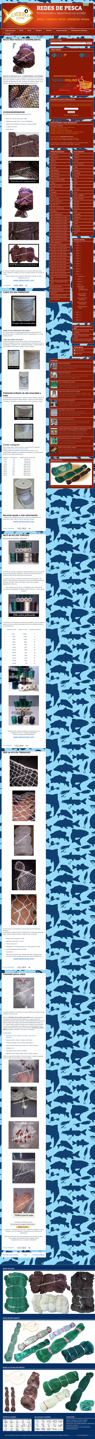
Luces (75, 192)
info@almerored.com (66, 136)
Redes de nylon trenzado (58, 271)
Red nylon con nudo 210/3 (58, 258)
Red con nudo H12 (56, 201)
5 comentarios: (7, 285)
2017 (77, 266)
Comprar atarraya (61, 30)
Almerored (79, 353)
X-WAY (76, 223)
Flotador (53, 183)
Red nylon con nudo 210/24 (59, 255)
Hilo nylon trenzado (56, 186)
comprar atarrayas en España (82, 340)
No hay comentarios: (9, 528)
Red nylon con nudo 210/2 (58, 252)
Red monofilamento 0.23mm (59, 223)
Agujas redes (54, 157)
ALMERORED (80, 350)
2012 (77, 314)
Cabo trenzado (55, 176)
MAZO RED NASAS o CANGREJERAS (22, 39)
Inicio (25, 1255)
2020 (77, 258)
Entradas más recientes (11, 1255)
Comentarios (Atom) (27, 1260)
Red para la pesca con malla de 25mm (69, 438)
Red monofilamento (56, 214)
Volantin (76, 220)
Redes (21, 30)
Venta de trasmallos (64, 363)
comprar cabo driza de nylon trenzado (17, 449)
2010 (77, 320)
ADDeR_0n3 (72, 1435)
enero (79, 284)
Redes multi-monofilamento (59, 274)
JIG (75, 186)
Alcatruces (54, 164)
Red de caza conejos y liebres (67, 447)
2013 (77, 312)
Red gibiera (54, 211)
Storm (75, 211)
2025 (77, 245)
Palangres (38, 30)
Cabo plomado (55, 173)
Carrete (76, 161)
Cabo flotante (54, 170)
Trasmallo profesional (57, 290)
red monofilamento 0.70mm (59, 296)
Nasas (29, 30)
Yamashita (77, 230)
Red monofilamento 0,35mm (66, 382)
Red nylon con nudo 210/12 (59, 245)
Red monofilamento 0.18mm (59, 217)
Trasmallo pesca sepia (14, 974)
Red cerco (54, 195)
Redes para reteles (56, 286)
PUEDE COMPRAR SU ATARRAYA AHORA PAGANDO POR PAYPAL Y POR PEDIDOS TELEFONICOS (74, 429)
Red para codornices (64, 373)
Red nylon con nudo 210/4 (58, 261)
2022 (77, 253)
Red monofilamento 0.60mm (59, 239)
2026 (77, 242)
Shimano (76, 205)
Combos (76, 170)
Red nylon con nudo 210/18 (59, 249)
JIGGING (76, 189)
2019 (77, 261)
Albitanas (53, 161)
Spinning (76, 208)
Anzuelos (53, 167)
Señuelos (49, 30)
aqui (77, 139)
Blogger (90, 1435)
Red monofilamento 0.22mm (59, 220)
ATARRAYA (54, 154)
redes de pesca (55, 299)
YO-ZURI (76, 227)
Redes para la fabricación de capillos (69, 391)
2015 (77, 271)
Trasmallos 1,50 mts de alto (66, 410)
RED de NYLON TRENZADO (17, 752)
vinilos (76, 233)
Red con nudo (55, 198)
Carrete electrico (79, 164)
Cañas (76, 167)
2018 (77, 263)
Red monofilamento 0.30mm (59, 227)
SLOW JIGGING (79, 198)
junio (79, 279)
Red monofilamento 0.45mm (59, 233)
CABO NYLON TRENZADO (16, 292)
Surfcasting (77, 214)
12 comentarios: (7, 745)
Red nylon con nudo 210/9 (58, 267)
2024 (77, 248)
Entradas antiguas (38, 1255)
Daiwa (76, 183)
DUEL (75, 179)
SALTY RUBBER (79, 195)
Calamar (76, 157)
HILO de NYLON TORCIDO (16, 535)
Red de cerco (54, 205)
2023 (77, 250)
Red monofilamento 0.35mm (59, 230)
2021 (77, 256)
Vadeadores (54, 293)
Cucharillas (77, 173)
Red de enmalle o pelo (57, 208)
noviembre (80, 276)
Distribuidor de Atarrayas (79, 30)
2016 (77, 269)
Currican (76, 176)
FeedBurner (75, 115)
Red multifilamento (56, 242)
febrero (79, 281)
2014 (77, 274)
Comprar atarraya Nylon (58, 179)
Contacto (8, 34)
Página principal (10, 30)
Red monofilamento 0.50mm (59, 236)
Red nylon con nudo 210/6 (58, 264)
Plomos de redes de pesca (66, 419)
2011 (77, 317)
